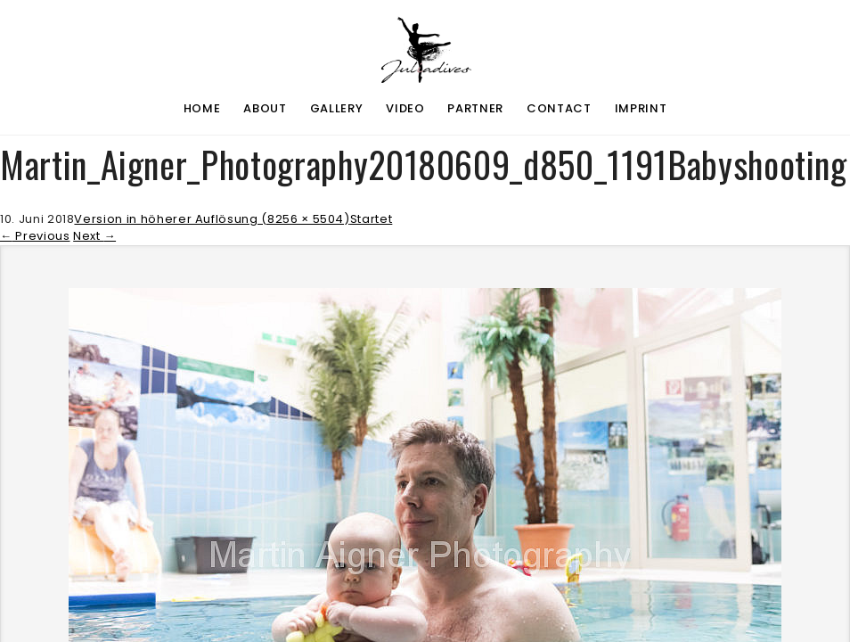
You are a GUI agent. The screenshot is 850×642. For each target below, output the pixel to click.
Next (94, 235)
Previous (35, 235)
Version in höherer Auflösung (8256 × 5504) (211, 218)
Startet (371, 218)
